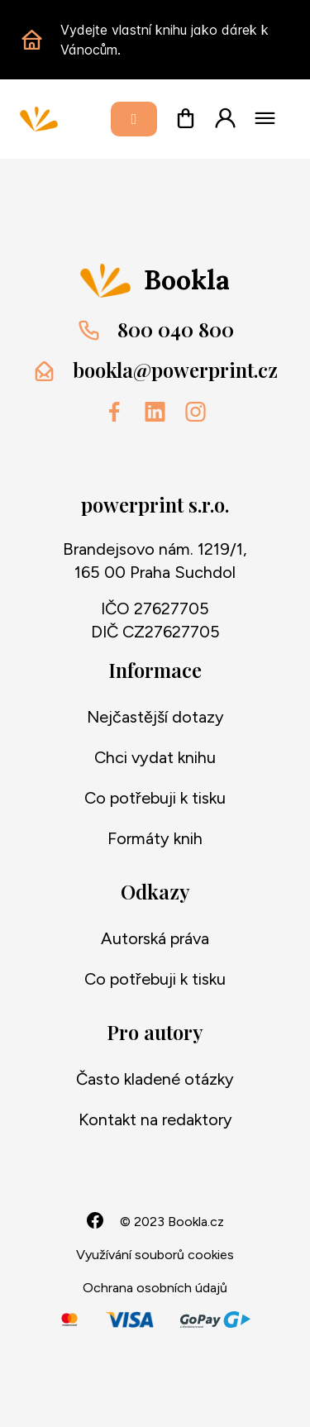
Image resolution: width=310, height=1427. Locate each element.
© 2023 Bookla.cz (172, 1221)
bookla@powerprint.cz (175, 369)
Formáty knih (155, 838)
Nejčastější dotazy (155, 717)
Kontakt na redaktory (155, 1119)
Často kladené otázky (155, 1079)
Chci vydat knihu (155, 757)
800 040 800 (175, 329)
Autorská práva (155, 938)
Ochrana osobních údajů (155, 1288)
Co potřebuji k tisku (155, 798)
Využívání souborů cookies (155, 1254)
